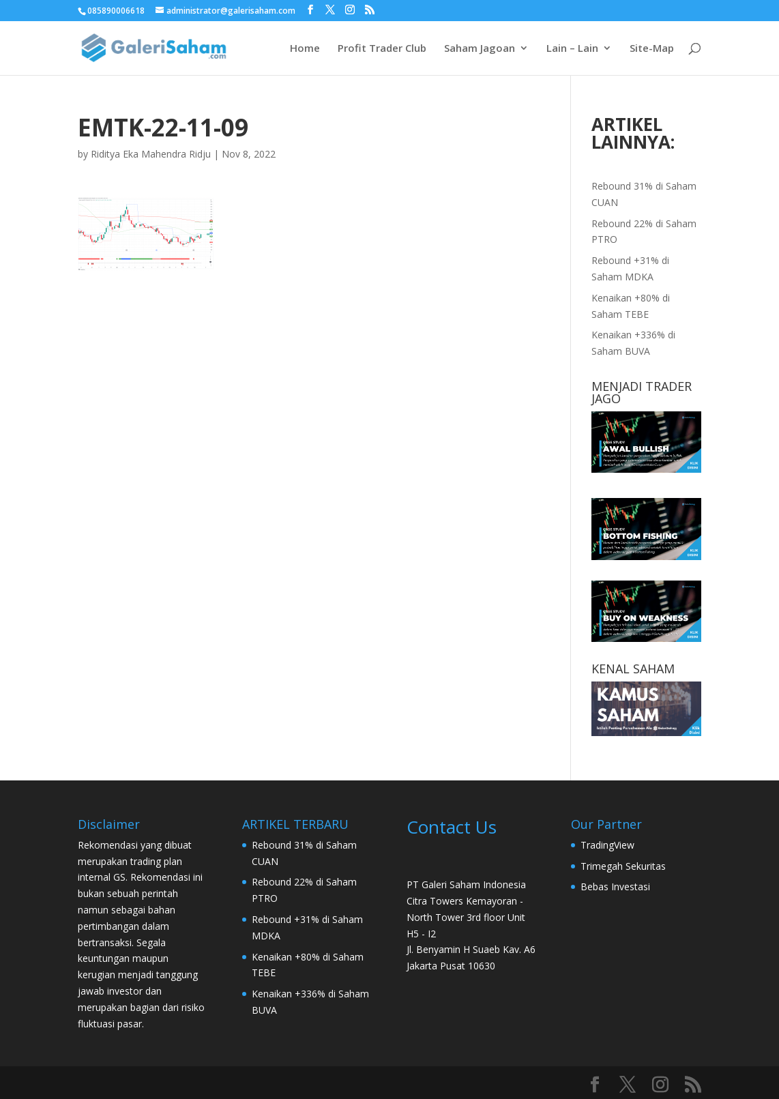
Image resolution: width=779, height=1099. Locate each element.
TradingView (607, 844)
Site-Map (652, 49)
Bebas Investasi (615, 886)
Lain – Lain (572, 49)
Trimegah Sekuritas (623, 866)
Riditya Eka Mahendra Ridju (151, 153)
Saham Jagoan (479, 49)
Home (305, 49)
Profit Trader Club (382, 49)
